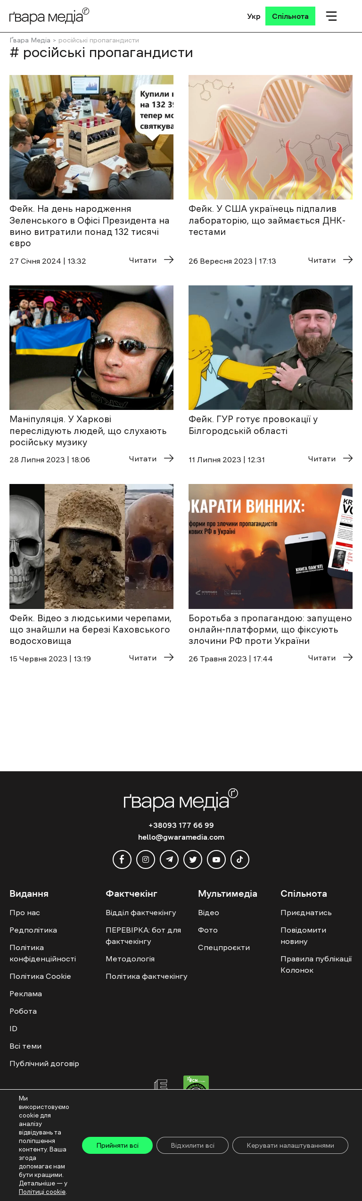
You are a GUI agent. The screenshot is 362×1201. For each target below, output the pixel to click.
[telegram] (169, 859)
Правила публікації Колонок (316, 964)
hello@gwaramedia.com (181, 837)
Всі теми (25, 1046)
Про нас (24, 912)
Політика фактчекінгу (147, 976)
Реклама (25, 993)
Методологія (130, 958)
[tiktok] (239, 859)
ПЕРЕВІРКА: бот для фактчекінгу (143, 935)
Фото (208, 930)
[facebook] (122, 859)
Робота (23, 1011)
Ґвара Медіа (29, 40)
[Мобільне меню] (331, 16)
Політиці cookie (42, 1192)
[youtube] (216, 859)
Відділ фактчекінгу (141, 912)
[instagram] (145, 859)
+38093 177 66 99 (181, 825)
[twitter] (192, 859)
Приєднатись (306, 912)
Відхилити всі (192, 1145)
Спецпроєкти (224, 947)
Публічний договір (44, 1063)
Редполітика (33, 930)
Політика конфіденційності (42, 952)
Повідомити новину (303, 935)
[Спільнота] (290, 16)
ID (13, 1028)
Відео (208, 912)
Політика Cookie (40, 976)
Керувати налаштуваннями (290, 1145)
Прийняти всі (117, 1145)
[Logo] (49, 16)
